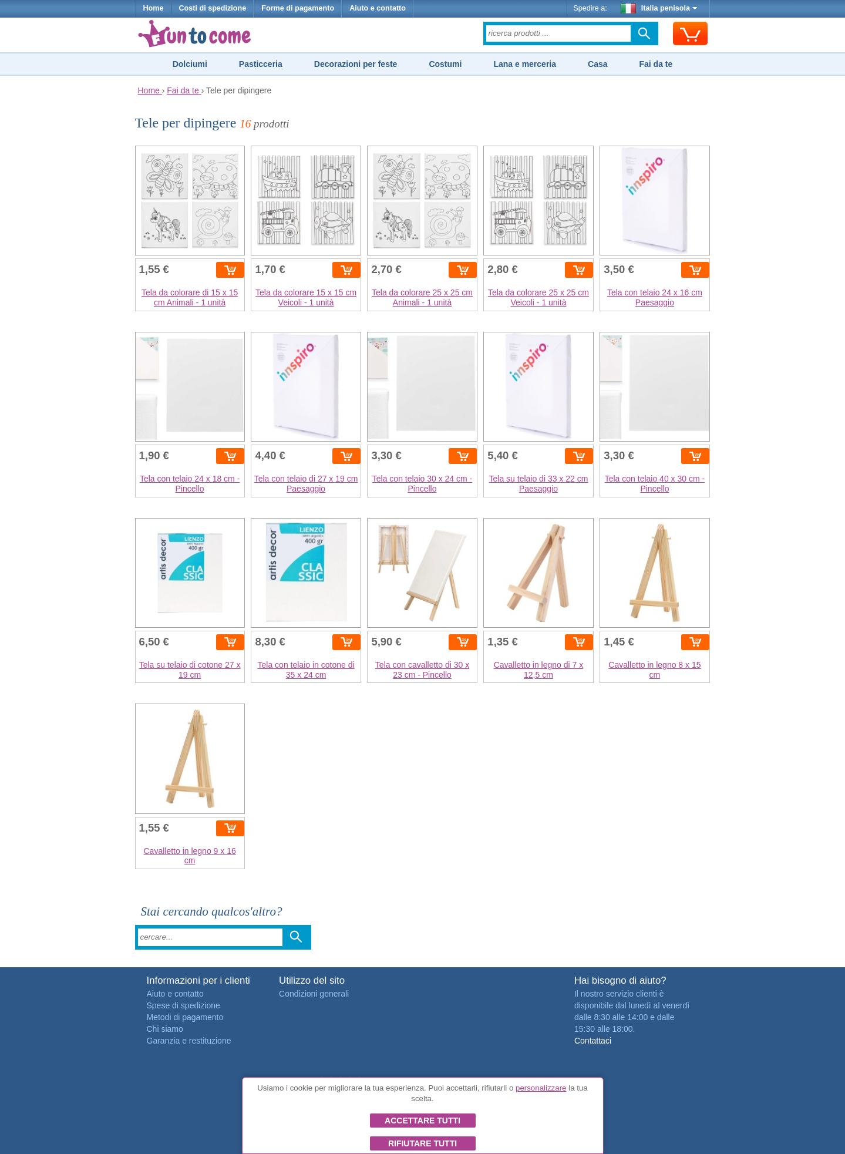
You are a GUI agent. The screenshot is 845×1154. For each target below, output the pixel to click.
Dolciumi (190, 64)
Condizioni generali (314, 993)
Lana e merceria (524, 64)
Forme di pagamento (297, 8)
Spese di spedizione (183, 1005)
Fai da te (655, 64)
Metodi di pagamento (185, 1017)
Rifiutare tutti (422, 1143)
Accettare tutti (422, 1120)
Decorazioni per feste (356, 64)
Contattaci (592, 1040)
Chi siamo (165, 1029)
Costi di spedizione (213, 8)
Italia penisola (659, 8)
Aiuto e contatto (377, 8)
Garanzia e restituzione (189, 1040)
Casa (597, 64)
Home (153, 8)
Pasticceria (260, 64)
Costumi (445, 64)
